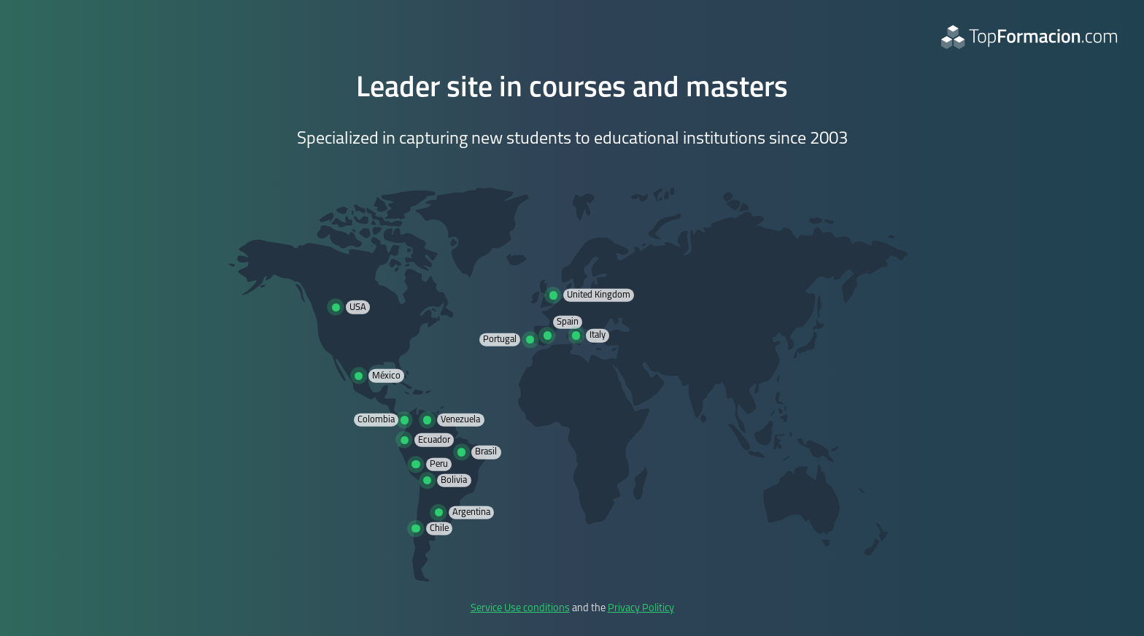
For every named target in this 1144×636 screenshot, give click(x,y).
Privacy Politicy (641, 608)
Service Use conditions (520, 608)
